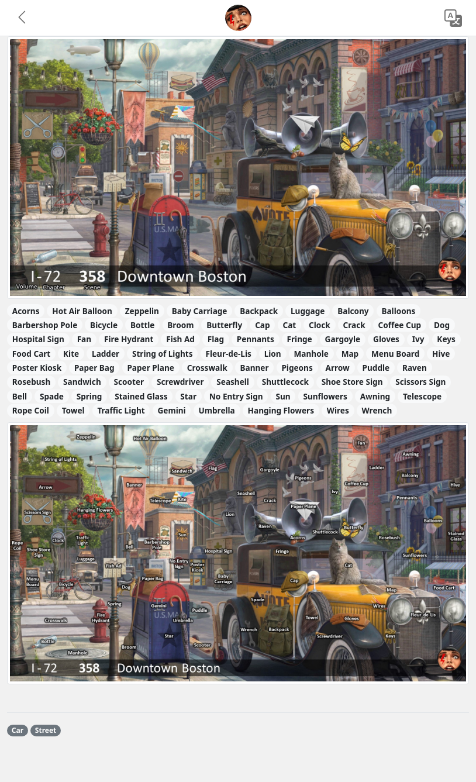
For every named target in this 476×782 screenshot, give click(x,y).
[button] (23, 18)
